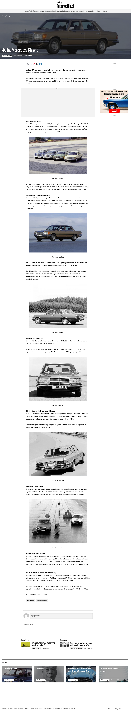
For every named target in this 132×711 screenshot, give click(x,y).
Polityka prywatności (18, 708)
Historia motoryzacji (15, 16)
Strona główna (5, 16)
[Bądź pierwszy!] (61, 616)
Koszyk (105, 11)
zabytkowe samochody (42, 600)
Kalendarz (65, 708)
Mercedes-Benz (30, 600)
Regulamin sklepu (48, 708)
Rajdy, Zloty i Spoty (39, 650)
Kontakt (32, 708)
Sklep (98, 11)
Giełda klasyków (72, 708)
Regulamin (10, 708)
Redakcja (27, 708)
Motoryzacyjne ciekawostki (79, 650)
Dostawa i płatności (57, 708)
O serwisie (4, 708)
